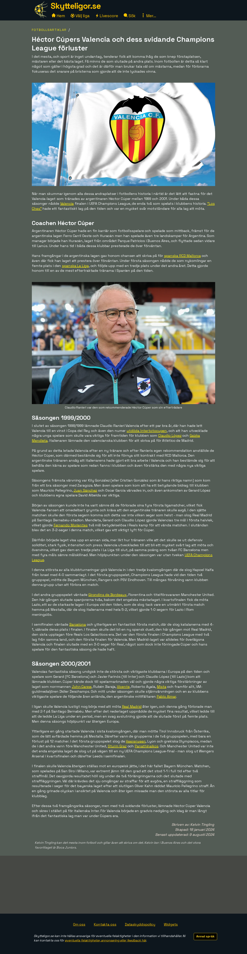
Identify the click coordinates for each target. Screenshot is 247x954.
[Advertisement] (123, 885)
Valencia (67, 203)
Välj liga (80, 15)
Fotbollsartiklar (49, 30)
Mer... (148, 15)
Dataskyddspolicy (140, 924)
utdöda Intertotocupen (147, 430)
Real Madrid (132, 706)
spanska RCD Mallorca (182, 255)
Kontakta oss (105, 924)
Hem (58, 15)
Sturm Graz (117, 746)
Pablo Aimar (166, 696)
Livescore (106, 15)
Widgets (171, 924)
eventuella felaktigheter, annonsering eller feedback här (105, 940)
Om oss (79, 924)
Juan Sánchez (85, 490)
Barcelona (77, 624)
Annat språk (205, 936)
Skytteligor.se (76, 6)
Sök (130, 15)
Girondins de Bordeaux (107, 594)
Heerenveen (135, 741)
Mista (161, 686)
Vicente (123, 686)
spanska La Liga (75, 265)
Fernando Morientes (71, 525)
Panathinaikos (146, 746)
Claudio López (170, 435)
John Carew (81, 686)
